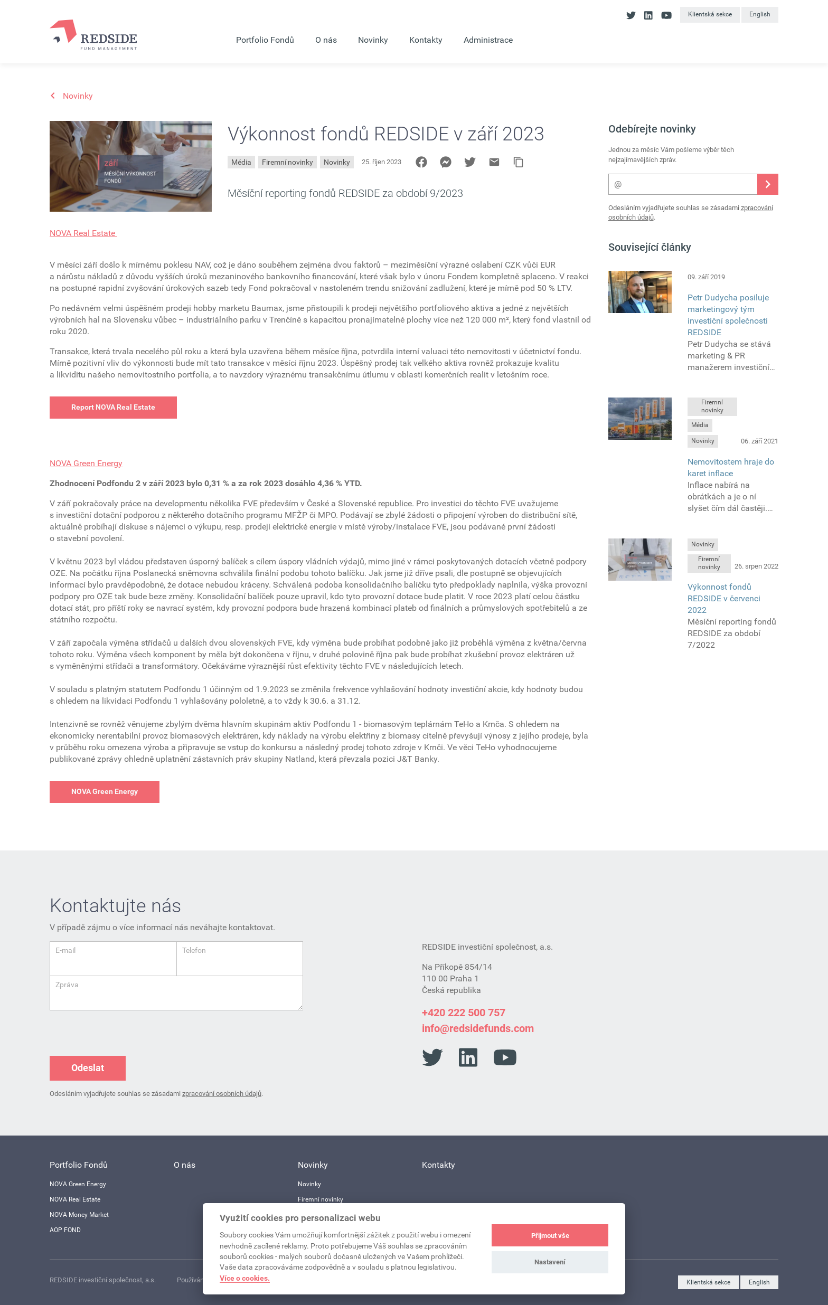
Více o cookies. (245, 1278)
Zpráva (67, 984)
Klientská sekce (710, 14)
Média (241, 162)
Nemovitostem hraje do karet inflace (731, 467)
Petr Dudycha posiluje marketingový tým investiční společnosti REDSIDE (728, 314)
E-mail (65, 950)
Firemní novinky (287, 162)
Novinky (337, 162)
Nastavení (550, 1262)
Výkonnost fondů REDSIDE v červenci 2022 (724, 598)
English (759, 14)
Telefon (194, 950)
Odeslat (87, 1067)
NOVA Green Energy (86, 463)
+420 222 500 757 (463, 1012)
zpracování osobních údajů (221, 1094)
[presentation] (130, 1031)
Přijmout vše (550, 1236)
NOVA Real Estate (83, 233)
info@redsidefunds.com (478, 1028)
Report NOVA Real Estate (113, 407)
